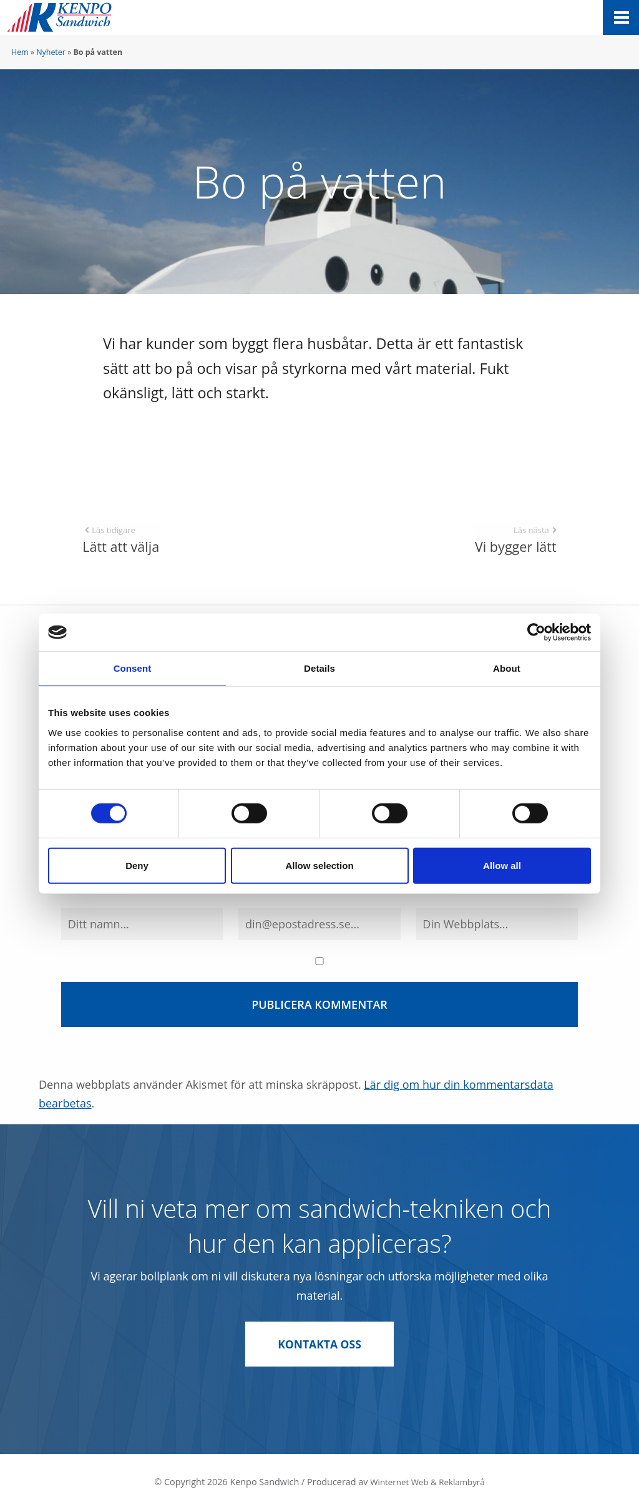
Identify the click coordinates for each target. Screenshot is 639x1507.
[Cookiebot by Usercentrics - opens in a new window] (536, 632)
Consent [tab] (133, 668)
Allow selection (319, 865)
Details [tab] (319, 668)
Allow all (502, 865)
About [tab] (506, 668)
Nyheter (51, 52)
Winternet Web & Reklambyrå (427, 1478)
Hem (20, 52)
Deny (137, 865)
